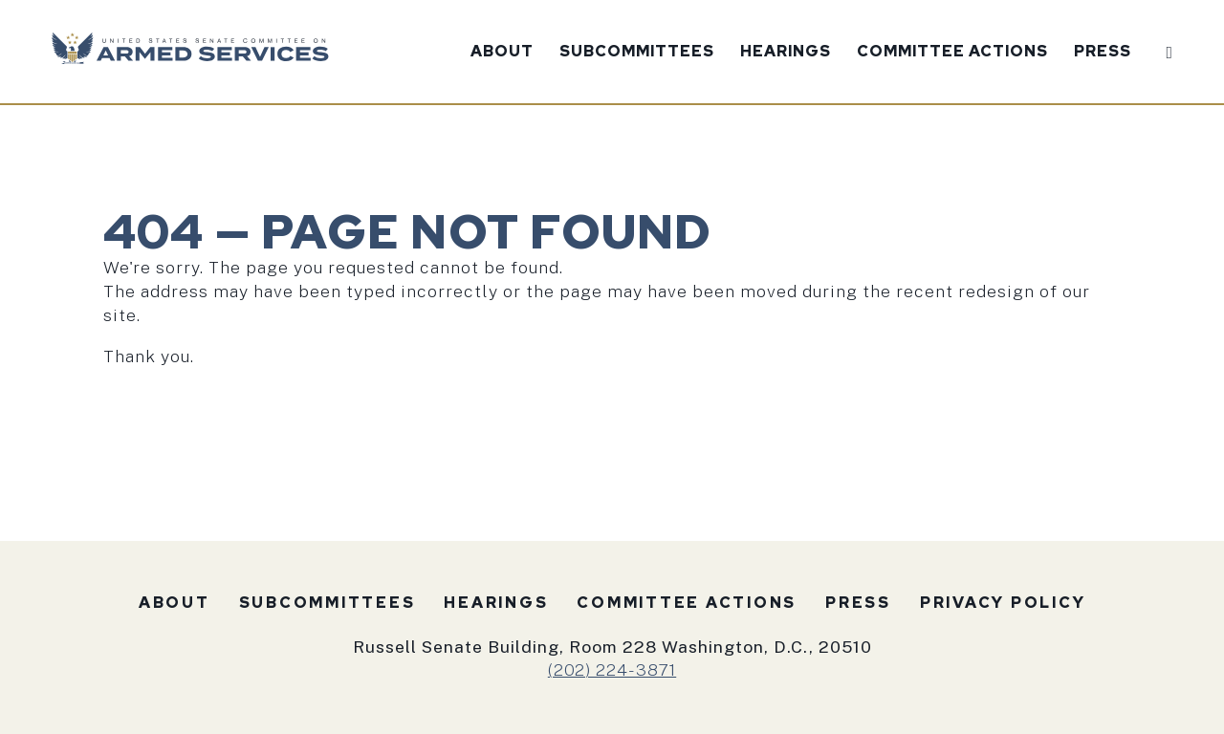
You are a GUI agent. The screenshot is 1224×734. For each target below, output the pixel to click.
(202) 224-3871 (612, 669)
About (502, 52)
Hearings (785, 52)
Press (1102, 52)
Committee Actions (952, 52)
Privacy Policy (1003, 603)
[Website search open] (1164, 48)
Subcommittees (636, 52)
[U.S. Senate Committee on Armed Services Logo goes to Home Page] (196, 52)
